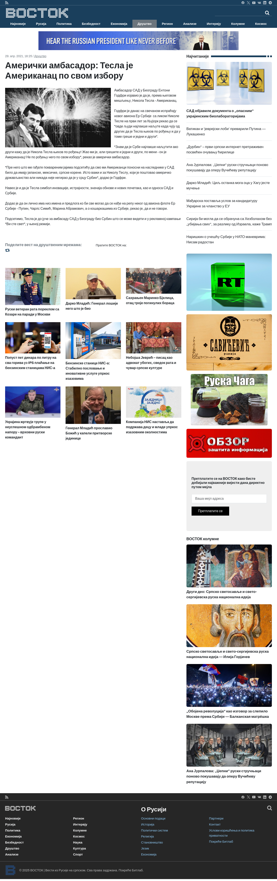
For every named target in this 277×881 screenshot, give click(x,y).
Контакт (215, 824)
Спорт (78, 854)
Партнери (216, 818)
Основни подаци (153, 818)
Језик (145, 848)
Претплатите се (210, 511)
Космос (261, 23)
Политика (64, 23)
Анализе (189, 23)
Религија (147, 836)
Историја (147, 824)
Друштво (145, 23)
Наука (77, 842)
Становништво (152, 842)
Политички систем (154, 830)
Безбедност (91, 23)
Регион (167, 23)
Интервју (214, 23)
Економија (119, 23)
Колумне (238, 23)
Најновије (18, 23)
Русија (41, 23)
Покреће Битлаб (221, 841)
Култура (79, 848)
